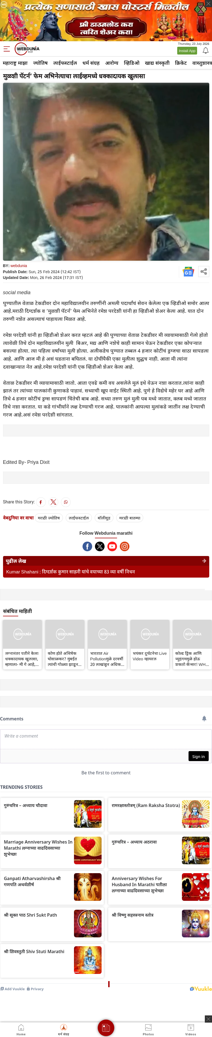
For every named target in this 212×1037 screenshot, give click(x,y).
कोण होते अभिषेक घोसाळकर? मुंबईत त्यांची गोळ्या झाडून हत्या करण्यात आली (63, 658)
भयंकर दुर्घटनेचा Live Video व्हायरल (150, 655)
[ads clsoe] (208, 1019)
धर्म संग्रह (91, 63)
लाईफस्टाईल (65, 63)
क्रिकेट (181, 63)
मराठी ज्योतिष (49, 518)
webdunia (18, 265)
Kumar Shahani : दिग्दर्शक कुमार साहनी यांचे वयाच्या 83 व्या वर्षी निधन (70, 571)
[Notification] (205, 50)
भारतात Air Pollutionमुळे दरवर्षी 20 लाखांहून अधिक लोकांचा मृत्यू (106, 658)
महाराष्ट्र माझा (15, 63)
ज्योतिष (40, 63)
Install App (187, 50)
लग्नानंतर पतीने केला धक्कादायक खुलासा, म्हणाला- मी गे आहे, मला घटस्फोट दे (21, 658)
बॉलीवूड (104, 518)
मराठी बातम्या (129, 518)
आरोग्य (111, 63)
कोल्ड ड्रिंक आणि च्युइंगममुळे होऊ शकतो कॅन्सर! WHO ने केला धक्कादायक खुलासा (192, 658)
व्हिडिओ (131, 63)
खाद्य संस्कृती (157, 63)
